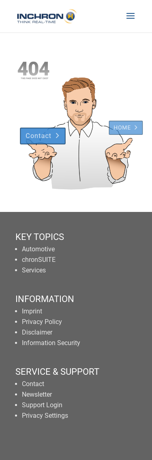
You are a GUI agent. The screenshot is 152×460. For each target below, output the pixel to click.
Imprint (32, 311)
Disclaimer (37, 332)
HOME (125, 121)
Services (34, 270)
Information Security (51, 343)
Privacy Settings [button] (45, 415)
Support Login (42, 405)
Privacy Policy (42, 322)
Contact (36, 131)
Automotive (38, 249)
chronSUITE (39, 259)
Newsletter (37, 394)
